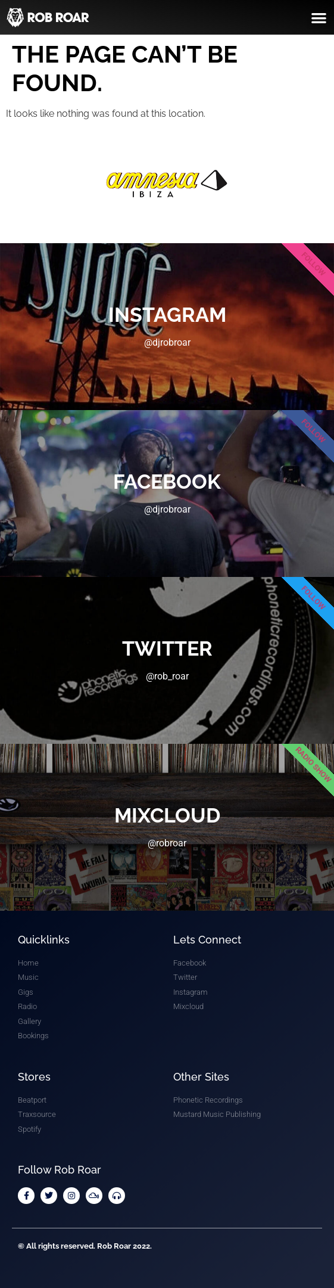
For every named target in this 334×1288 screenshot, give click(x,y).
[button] (319, 17)
